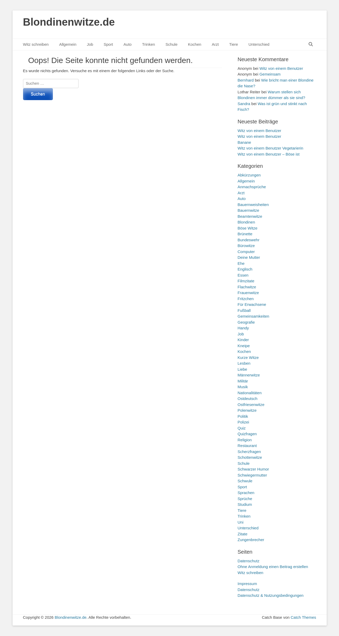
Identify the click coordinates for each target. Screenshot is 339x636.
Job (90, 44)
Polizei (243, 422)
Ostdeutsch (248, 398)
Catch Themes (303, 617)
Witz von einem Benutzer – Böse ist (269, 154)
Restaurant (247, 445)
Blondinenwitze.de (69, 22)
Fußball (244, 310)
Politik (243, 416)
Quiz (242, 428)
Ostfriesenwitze (251, 404)
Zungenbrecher (251, 539)
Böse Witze (248, 228)
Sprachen (246, 492)
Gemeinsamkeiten (253, 316)
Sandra (244, 103)
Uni (241, 522)
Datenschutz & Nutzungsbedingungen (271, 595)
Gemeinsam (270, 74)
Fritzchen (246, 298)
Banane (244, 142)
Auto (128, 44)
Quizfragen (247, 434)
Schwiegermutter (252, 475)
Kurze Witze (248, 357)
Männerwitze (249, 375)
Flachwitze (247, 287)
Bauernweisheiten (253, 204)
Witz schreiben (36, 44)
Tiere (233, 44)
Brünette (245, 234)
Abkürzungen (249, 175)
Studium (245, 504)
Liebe (242, 369)
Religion (245, 440)
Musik (243, 387)
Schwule (245, 481)
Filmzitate (246, 281)
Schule (171, 44)
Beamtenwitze (250, 216)
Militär (243, 381)
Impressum (247, 583)
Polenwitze (247, 410)
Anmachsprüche (252, 187)
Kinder (243, 339)
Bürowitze (246, 245)
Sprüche (245, 498)
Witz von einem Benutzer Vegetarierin (270, 148)
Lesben (244, 363)
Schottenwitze (250, 457)
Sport (108, 44)
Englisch (245, 269)
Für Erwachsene (252, 304)
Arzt (215, 44)
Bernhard (246, 80)
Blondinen (246, 222)
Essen (243, 275)
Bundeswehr (248, 240)
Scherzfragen (249, 451)
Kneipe (244, 345)
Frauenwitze (248, 292)
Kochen (194, 44)
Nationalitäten (250, 393)
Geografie (246, 322)
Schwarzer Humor (253, 469)
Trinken (148, 44)
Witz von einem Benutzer (281, 68)
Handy (243, 328)
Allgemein (67, 44)
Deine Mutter (249, 257)
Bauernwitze (248, 210)
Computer (246, 251)
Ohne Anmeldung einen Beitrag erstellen (273, 566)
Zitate (243, 534)
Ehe (241, 263)
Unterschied (258, 44)
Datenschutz (248, 561)
